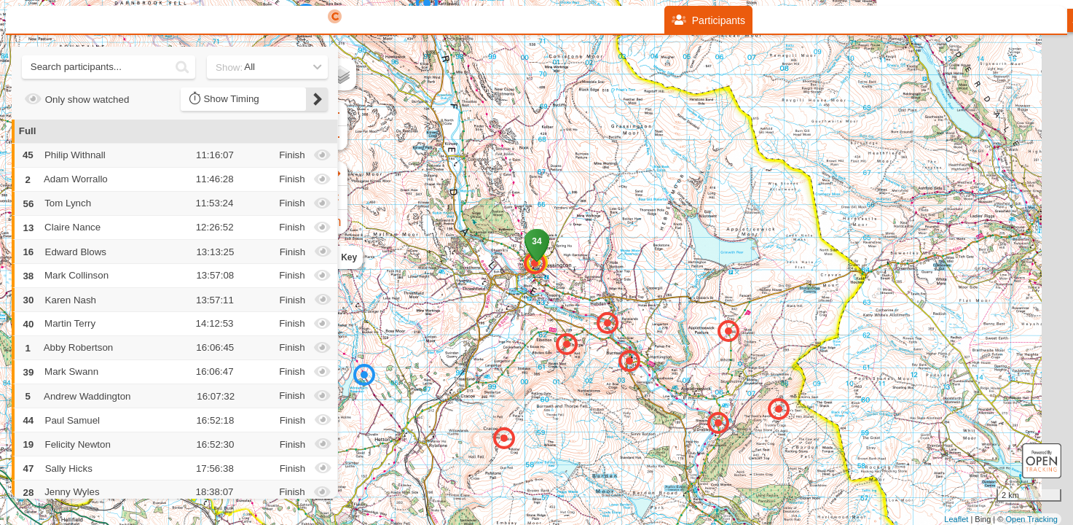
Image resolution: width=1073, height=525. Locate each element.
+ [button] (350, 113)
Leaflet (956, 519)
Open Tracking (1031, 519)
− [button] (350, 138)
